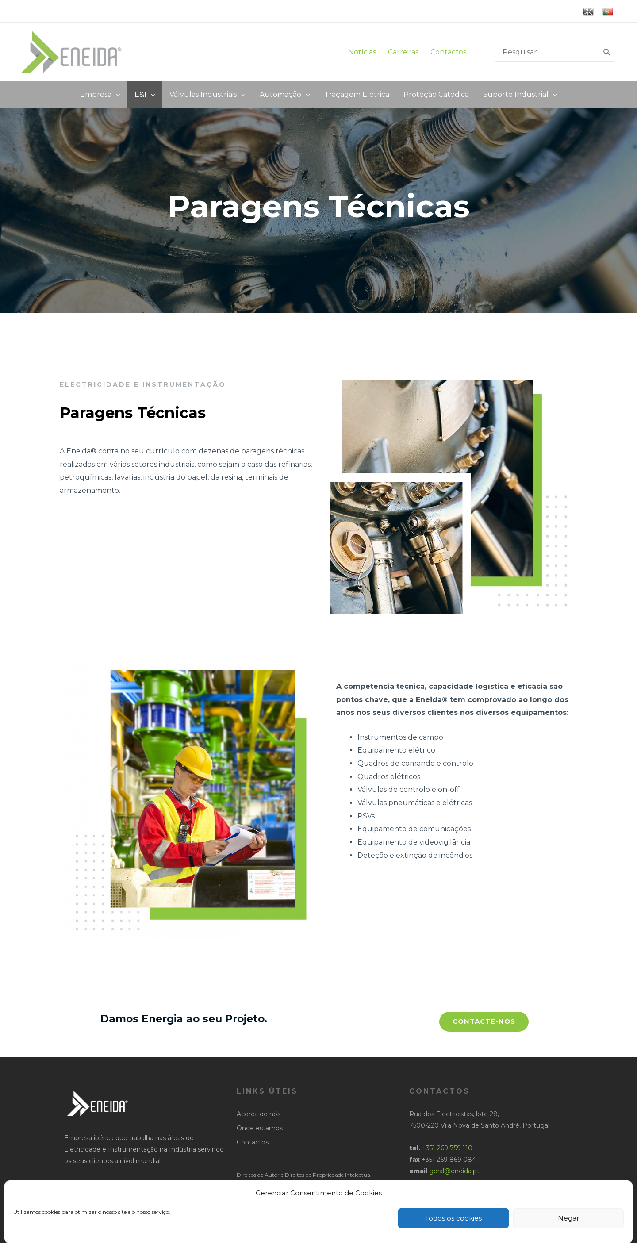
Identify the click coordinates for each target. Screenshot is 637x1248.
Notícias (362, 54)
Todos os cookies (453, 1218)
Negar (568, 1218)
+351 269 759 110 (447, 1153)
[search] (547, 54)
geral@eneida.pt (454, 1176)
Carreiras (406, 54)
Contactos (448, 54)
